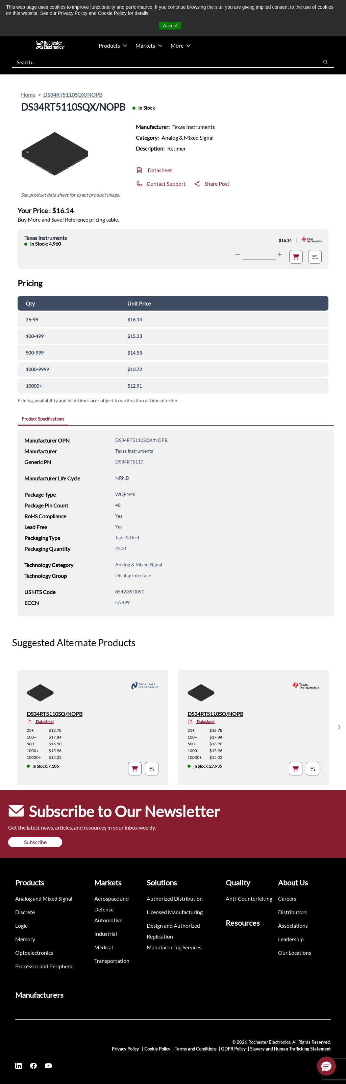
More (181, 45)
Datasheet (160, 170)
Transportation (111, 960)
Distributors (292, 912)
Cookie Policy (157, 1049)
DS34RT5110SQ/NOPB (54, 713)
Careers (287, 898)
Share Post (216, 183)
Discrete (25, 912)
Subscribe (35, 842)
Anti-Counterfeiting (249, 898)
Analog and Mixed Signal (43, 898)
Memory (25, 939)
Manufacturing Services (174, 947)
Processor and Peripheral (44, 966)
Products (113, 45)
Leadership (291, 939)
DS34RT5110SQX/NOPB (72, 94)
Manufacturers (39, 994)
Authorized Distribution (175, 898)
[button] (326, 1066)
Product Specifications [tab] (43, 419)
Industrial (105, 933)
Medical (103, 947)
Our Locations (294, 952)
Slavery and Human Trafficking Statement (290, 1049)
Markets (149, 45)
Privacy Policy (126, 1049)
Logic (21, 925)
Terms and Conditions (196, 1049)
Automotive (108, 920)
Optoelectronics (34, 952)
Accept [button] (170, 25)
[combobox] (162, 62)
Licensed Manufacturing (175, 912)
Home (28, 94)
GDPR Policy (233, 1049)
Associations (293, 925)
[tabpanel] (176, 523)
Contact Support (166, 183)
